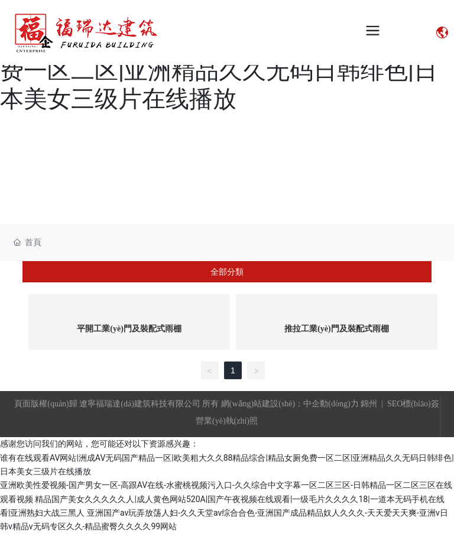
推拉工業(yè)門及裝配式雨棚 (336, 328)
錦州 (369, 403)
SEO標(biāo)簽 (413, 403)
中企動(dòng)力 (330, 403)
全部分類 (227, 271)
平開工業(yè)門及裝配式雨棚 (129, 328)
